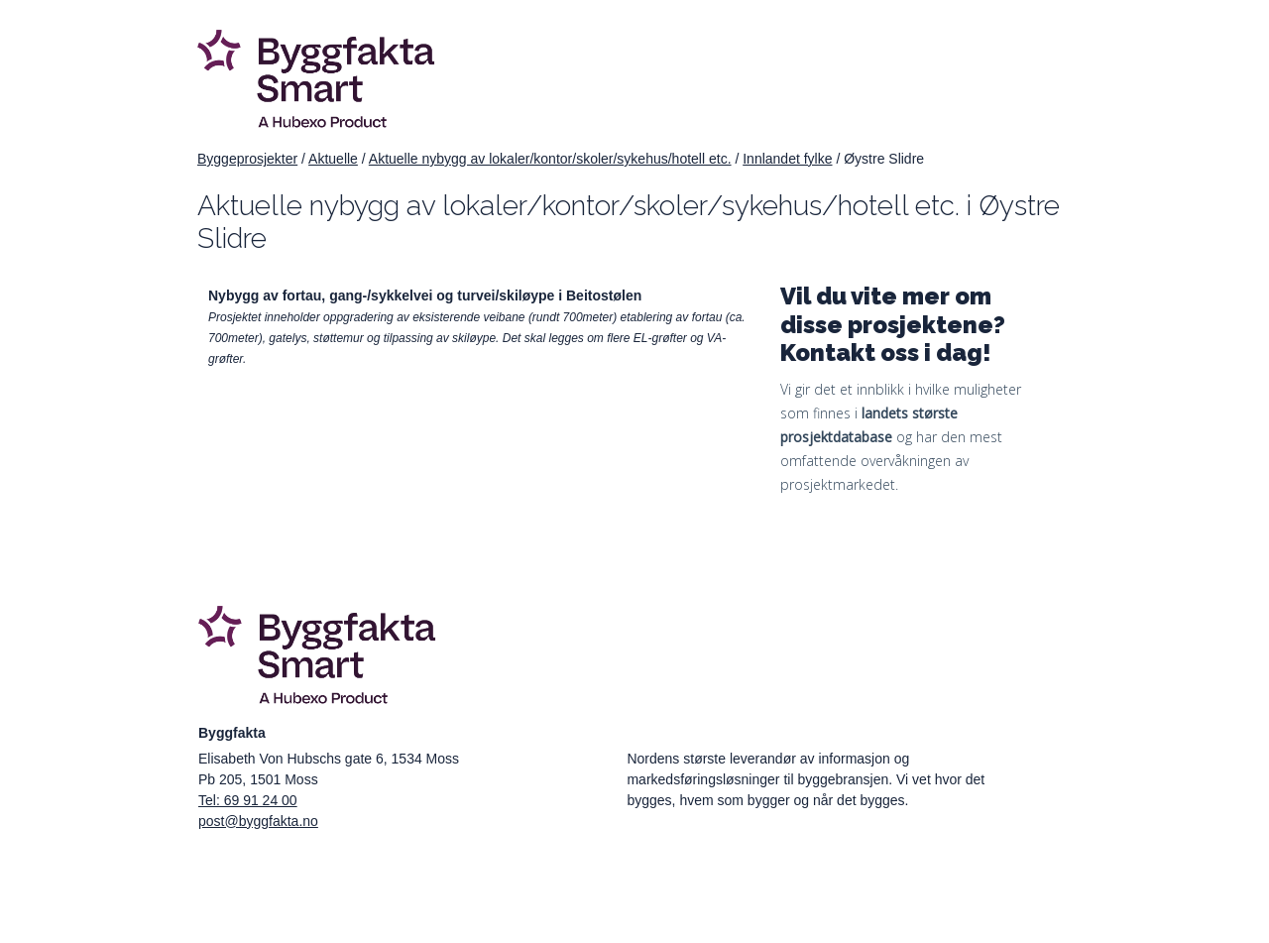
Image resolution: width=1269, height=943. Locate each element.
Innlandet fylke (787, 159)
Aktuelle (333, 159)
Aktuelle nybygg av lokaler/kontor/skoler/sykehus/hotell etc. (550, 159)
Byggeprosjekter (247, 159)
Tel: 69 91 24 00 (247, 800)
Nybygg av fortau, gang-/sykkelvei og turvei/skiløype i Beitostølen (424, 295)
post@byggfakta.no (258, 821)
